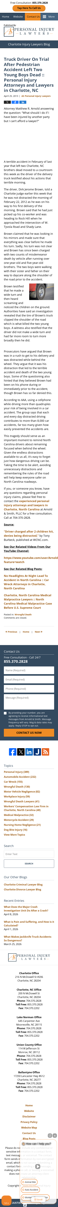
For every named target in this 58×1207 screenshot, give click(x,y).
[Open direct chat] (50, 1135)
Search (29, 863)
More (51, 16)
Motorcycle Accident (19, 820)
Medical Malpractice (19, 815)
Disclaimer (29, 1116)
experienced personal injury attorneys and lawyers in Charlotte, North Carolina (26, 505)
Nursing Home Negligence (22, 825)
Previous (11, 631)
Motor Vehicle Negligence (22, 791)
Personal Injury (16, 772)
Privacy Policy (29, 1122)
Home (5, 16)
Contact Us (33, 16)
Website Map (29, 1127)
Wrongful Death (23, 614)
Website (18, 16)
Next (38, 631)
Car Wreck (13, 781)
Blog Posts (29, 1138)
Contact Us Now (29, 732)
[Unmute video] (38, 1166)
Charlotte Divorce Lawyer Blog (22, 889)
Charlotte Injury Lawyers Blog (29, 30)
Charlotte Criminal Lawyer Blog (23, 884)
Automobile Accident (20, 777)
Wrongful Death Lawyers (21, 801)
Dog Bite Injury (15, 829)
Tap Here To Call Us (29, 8)
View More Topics (14, 834)
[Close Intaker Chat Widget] (55, 1135)
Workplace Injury (17, 796)
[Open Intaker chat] (25, 1205)
